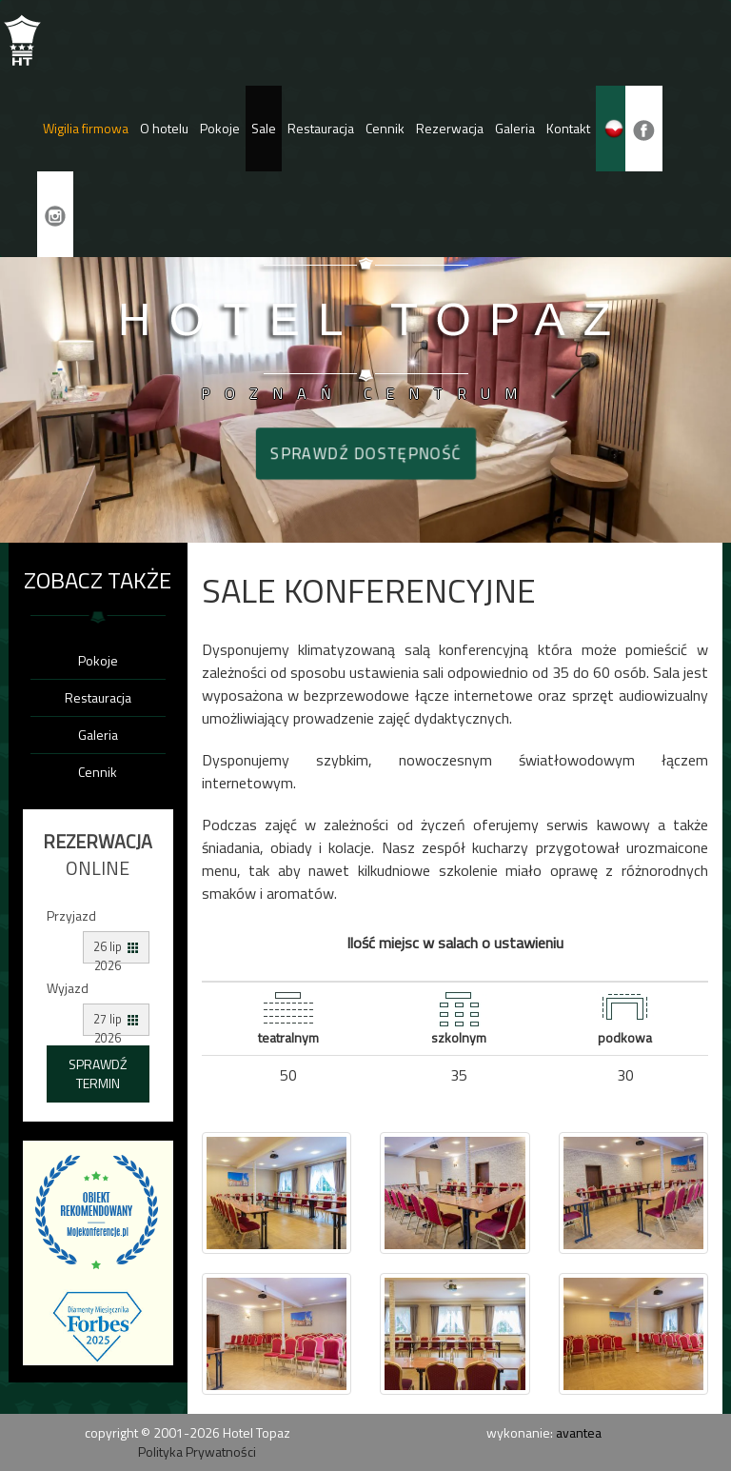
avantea (579, 1432)
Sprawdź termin (98, 1073)
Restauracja (320, 128)
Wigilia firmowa (85, 128)
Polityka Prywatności (197, 1451)
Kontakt (568, 128)
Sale (263, 128)
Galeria (515, 128)
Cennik (385, 128)
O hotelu (164, 128)
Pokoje (220, 128)
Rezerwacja (450, 128)
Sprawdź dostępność (365, 453)
